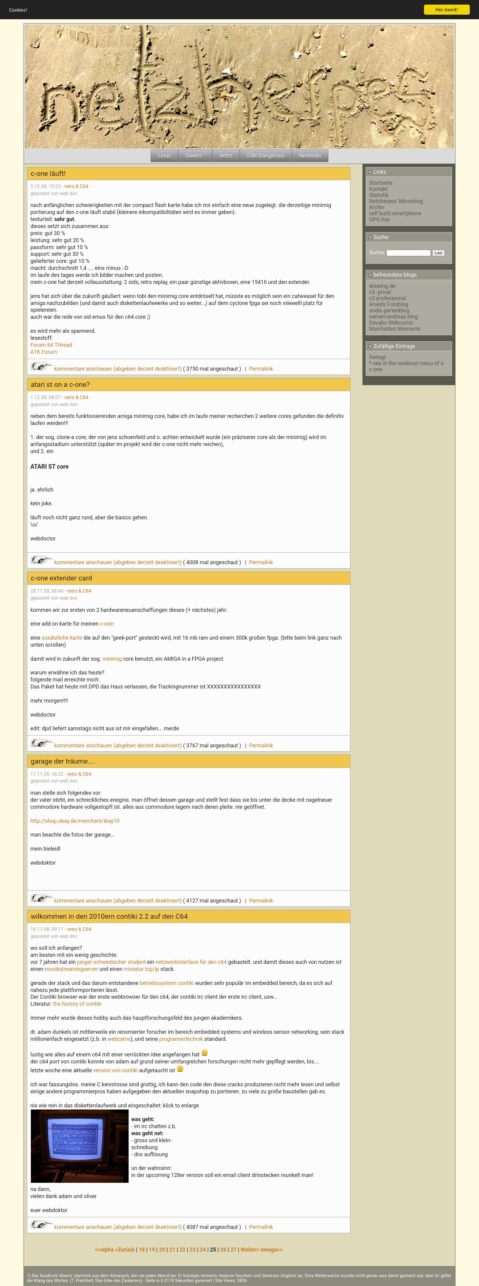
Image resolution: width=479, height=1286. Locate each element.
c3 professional (387, 298)
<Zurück (125, 1249)
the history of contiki (77, 1004)
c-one (106, 623)
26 (223, 1249)
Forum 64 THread (51, 345)
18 (142, 1249)
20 (162, 1249)
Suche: (379, 237)
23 (193, 1249)
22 (182, 1249)
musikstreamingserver (71, 969)
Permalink (261, 368)
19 (152, 1249)
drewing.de (382, 286)
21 (172, 1249)
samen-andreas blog (393, 316)
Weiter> (251, 1249)
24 (203, 1249)
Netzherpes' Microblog (396, 201)
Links (377, 172)
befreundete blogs (393, 275)
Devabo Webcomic (391, 322)
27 (233, 1249)
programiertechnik (181, 1039)
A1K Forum (43, 352)
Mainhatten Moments (394, 328)
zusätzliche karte (62, 637)
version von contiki (115, 1070)
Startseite (380, 183)
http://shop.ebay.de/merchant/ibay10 (74, 821)
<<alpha (105, 1249)
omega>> (271, 1249)
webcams (119, 1039)
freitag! (377, 357)
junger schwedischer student (111, 962)
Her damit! (447, 9)
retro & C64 (76, 186)
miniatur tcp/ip (141, 969)
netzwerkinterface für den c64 (191, 962)
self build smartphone (395, 213)
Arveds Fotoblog (388, 304)
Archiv (376, 207)
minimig (112, 659)
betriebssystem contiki (167, 983)
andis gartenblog (389, 310)
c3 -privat (380, 292)
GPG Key (379, 219)
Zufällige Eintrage (392, 346)
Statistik (379, 195)
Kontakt (378, 189)
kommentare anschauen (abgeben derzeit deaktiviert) (106, 368)
